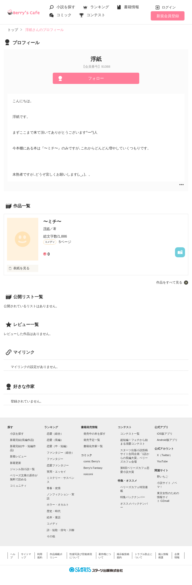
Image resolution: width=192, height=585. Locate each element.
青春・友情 (53, 488)
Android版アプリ (167, 439)
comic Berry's (92, 461)
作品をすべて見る (169, 282)
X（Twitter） (164, 455)
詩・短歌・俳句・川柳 (60, 530)
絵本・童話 (53, 517)
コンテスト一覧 (130, 433)
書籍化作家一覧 (93, 446)
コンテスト (95, 15)
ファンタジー (55, 458)
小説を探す (65, 7)
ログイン (169, 7)
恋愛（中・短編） (58, 446)
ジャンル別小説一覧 (22, 469)
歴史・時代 (53, 511)
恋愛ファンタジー (58, 465)
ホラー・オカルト (58, 504)
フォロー (96, 78)
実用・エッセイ (56, 471)
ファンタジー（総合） (60, 452)
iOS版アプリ (164, 433)
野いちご (162, 476)
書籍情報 (131, 7)
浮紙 (46, 229)
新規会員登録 (167, 16)
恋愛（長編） (55, 439)
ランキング (99, 7)
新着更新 (15, 462)
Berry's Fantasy (93, 467)
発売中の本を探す (95, 433)
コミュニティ (18, 485)
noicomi (88, 474)
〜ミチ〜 (52, 221)
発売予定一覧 (92, 439)
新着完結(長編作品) (22, 439)
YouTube (162, 461)
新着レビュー (18, 456)
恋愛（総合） (55, 433)
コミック (64, 15)
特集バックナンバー (132, 497)
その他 (51, 536)
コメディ (52, 523)
